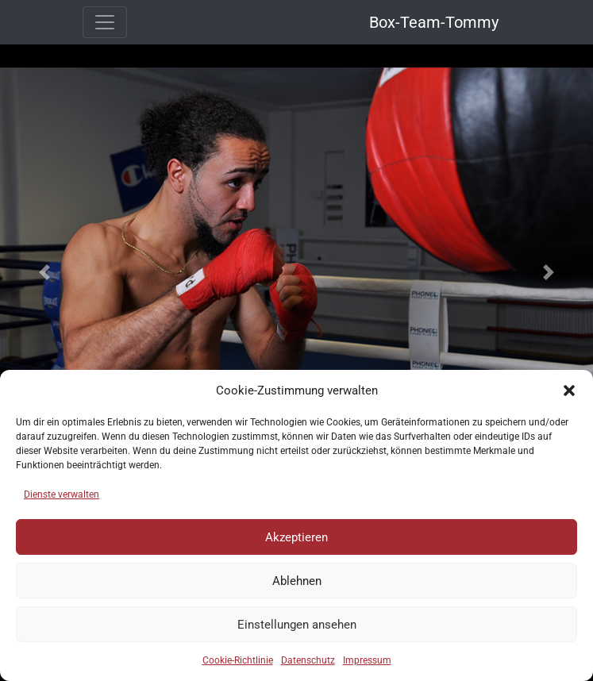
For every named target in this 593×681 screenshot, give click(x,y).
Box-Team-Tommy (434, 22)
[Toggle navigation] (105, 22)
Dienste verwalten (61, 494)
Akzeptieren (296, 537)
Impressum (367, 660)
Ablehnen (297, 581)
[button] (569, 390)
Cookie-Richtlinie (237, 660)
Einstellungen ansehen (296, 625)
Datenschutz (308, 660)
